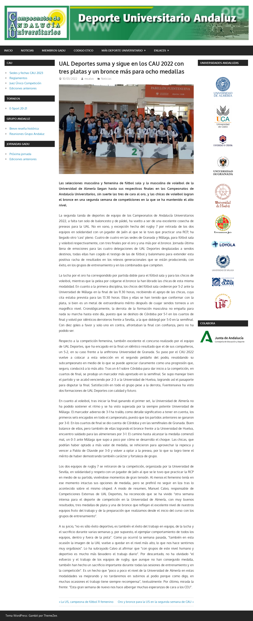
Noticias (27, 50)
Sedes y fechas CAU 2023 (26, 73)
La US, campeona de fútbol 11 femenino (87, 602)
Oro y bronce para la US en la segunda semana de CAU (155, 602)
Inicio (8, 50)
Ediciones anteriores (23, 88)
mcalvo (89, 78)
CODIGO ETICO (83, 50)
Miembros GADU (53, 50)
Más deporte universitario (122, 50)
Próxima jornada (20, 154)
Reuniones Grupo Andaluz (26, 134)
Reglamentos (18, 78)
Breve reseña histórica (24, 128)
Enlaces (160, 50)
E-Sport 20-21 (18, 108)
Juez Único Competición (25, 83)
